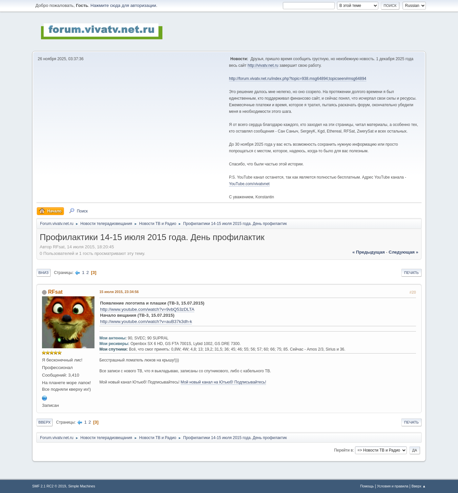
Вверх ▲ (418, 486)
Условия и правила (392, 486)
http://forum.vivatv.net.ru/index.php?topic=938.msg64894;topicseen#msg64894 (297, 78)
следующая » (403, 252)
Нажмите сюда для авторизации (123, 5)
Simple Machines (81, 486)
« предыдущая (368, 252)
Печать (411, 273)
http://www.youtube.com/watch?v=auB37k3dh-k (146, 321)
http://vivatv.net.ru (263, 65)
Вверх (44, 422)
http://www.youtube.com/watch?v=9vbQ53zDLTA (147, 309)
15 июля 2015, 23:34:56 (119, 292)
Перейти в (343, 450)
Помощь (367, 486)
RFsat (55, 292)
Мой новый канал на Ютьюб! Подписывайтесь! (223, 382)
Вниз (43, 273)
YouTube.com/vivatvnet (249, 184)
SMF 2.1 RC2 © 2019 (49, 486)
